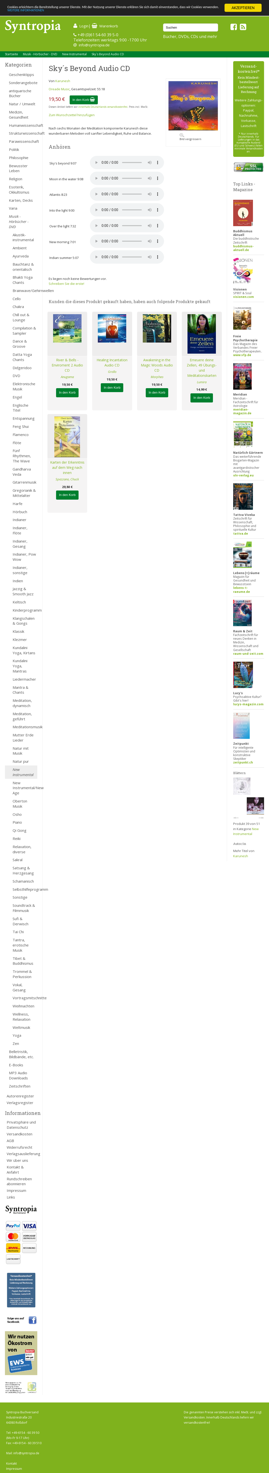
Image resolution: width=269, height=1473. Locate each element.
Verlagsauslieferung (22, 1153)
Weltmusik (21, 1027)
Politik (14, 149)
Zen (16, 1043)
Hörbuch (20, 511)
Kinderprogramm (25, 610)
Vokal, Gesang (19, 987)
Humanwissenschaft (23, 125)
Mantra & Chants (20, 690)
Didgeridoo (22, 367)
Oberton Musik (20, 804)
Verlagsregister (20, 1102)
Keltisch (19, 602)
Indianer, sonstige (20, 570)
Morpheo (157, 377)
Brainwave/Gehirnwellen (25, 290)
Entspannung (24, 418)
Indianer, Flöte (20, 530)
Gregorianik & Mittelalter (24, 493)
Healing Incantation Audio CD (112, 362)
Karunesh (62, 81)
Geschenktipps (21, 74)
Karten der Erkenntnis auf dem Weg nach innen (67, 467)
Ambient (20, 247)
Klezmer (20, 639)
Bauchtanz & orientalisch (23, 267)
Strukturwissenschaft (23, 133)
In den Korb (84, 100)
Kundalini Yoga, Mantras (20, 665)
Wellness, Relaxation (21, 1017)
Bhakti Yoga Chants (23, 280)
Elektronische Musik (24, 386)
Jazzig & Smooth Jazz (23, 591)
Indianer (19, 519)
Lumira (202, 382)
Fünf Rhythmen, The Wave (22, 455)
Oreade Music (59, 89)
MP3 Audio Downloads (18, 1075)
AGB (10, 1140)
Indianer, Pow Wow (24, 557)
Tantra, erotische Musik (21, 945)
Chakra (18, 306)
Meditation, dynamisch (22, 703)
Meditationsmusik (25, 726)
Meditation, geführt (22, 716)
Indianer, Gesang (20, 544)
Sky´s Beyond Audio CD (108, 54)
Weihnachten (23, 1005)
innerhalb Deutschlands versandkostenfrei (102, 107)
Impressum (16, 1190)
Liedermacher (24, 679)
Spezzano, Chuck (67, 479)
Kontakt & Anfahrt (15, 1169)
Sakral (17, 859)
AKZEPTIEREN (242, 7)
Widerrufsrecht (19, 1147)
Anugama (67, 377)
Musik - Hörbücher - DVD (40, 54)
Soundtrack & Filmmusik (24, 908)
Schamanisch (23, 881)
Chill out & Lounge (21, 317)
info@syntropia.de (94, 44)
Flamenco (21, 434)
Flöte (17, 442)
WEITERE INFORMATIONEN (107, 12)
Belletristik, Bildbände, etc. (21, 1054)
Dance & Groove (20, 344)
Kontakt (11, 1463)
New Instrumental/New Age (25, 788)
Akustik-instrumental (23, 237)
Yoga (17, 1035)
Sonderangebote (23, 82)
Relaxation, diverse (22, 849)
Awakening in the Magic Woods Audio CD (157, 365)
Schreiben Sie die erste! (66, 283)
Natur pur (21, 761)
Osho (17, 814)
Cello (17, 298)
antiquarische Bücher (20, 93)
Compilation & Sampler (24, 331)
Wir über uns (17, 1160)
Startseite (11, 54)
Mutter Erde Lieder (23, 737)
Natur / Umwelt (22, 103)
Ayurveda (21, 256)
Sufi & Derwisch (20, 921)
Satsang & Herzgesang (23, 870)
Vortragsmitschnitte (25, 997)
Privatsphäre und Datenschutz (21, 1125)
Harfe (17, 503)
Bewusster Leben (18, 168)
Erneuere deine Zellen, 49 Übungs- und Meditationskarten (202, 368)
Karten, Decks (21, 200)
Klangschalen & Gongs (24, 621)
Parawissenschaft (23, 141)
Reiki (17, 838)
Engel (17, 397)
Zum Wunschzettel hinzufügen (72, 115)
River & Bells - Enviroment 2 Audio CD (67, 365)
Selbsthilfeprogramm (25, 889)
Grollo (112, 371)
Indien (18, 580)
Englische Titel (20, 408)
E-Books (16, 1064)
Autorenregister (20, 1095)
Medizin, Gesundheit (18, 114)
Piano (17, 822)
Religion (15, 178)
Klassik (18, 631)
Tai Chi (18, 931)
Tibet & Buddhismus (23, 961)
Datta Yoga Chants (22, 357)
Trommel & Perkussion (22, 974)
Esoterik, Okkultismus (19, 189)
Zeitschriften (19, 1086)
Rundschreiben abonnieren (19, 1181)
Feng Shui (21, 426)
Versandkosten (19, 1133)
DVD (16, 375)
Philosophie (18, 157)
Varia (13, 208)
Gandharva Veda (22, 472)
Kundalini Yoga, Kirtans (24, 650)
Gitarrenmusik (24, 482)
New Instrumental (74, 54)
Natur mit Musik (21, 751)
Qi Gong (19, 830)
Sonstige (20, 897)
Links (11, 1197)
